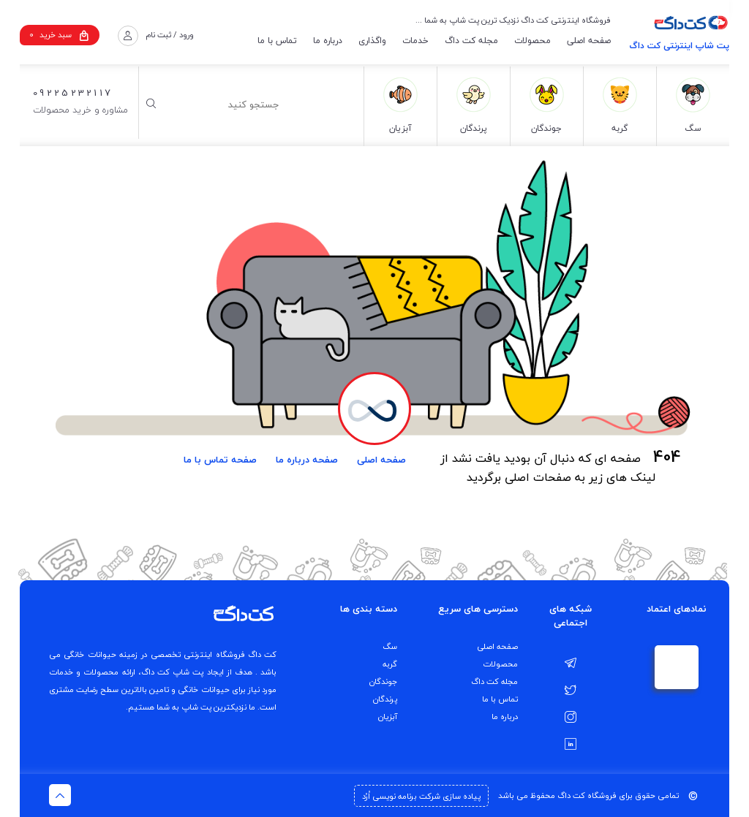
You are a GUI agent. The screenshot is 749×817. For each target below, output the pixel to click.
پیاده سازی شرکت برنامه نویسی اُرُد (421, 796)
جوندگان (383, 681)
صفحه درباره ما (307, 460)
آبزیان (387, 716)
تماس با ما (277, 40)
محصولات (532, 40)
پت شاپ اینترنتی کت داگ (679, 45)
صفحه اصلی (589, 40)
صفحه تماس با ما (220, 460)
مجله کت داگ (471, 40)
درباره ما (327, 40)
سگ (390, 646)
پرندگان (385, 699)
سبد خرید (59, 35)
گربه (390, 664)
